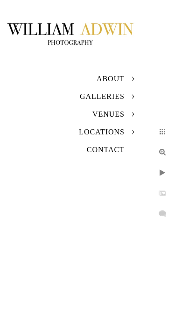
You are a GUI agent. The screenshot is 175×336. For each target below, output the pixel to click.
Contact (106, 150)
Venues (108, 114)
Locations (102, 132)
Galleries (102, 96)
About (111, 79)
